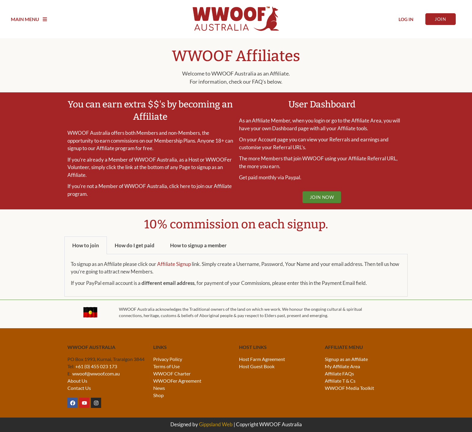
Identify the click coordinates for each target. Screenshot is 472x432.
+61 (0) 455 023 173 (96, 366)
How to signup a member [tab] (198, 245)
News (159, 388)
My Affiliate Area (342, 366)
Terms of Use (166, 366)
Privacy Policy (167, 359)
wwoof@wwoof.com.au (96, 373)
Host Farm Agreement (262, 359)
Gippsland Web (216, 424)
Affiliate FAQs (339, 373)
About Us (77, 381)
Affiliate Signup (174, 264)
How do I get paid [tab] (134, 245)
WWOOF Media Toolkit (349, 388)
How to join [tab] (85, 245)
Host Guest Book (257, 366)
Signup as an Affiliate (346, 359)
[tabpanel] (236, 275)
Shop (158, 395)
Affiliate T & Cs (340, 381)
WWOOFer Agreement (177, 381)
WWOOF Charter (172, 373)
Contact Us (79, 388)
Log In (406, 19)
